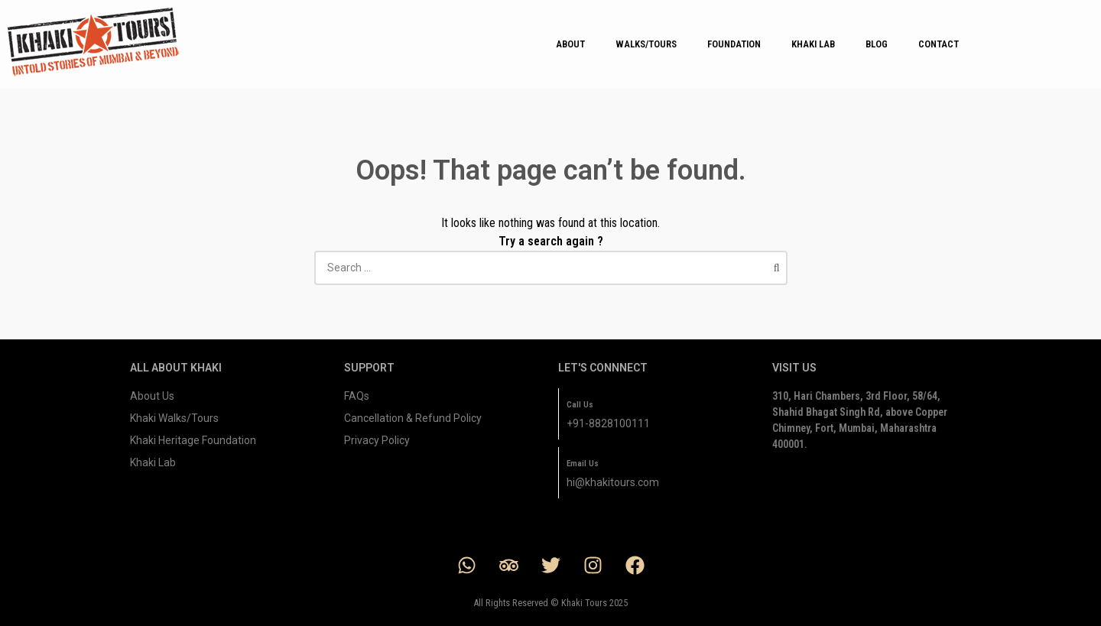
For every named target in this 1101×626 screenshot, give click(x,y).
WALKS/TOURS (646, 44)
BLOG (877, 44)
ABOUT (570, 44)
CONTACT (938, 44)
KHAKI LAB (813, 44)
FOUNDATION (734, 44)
